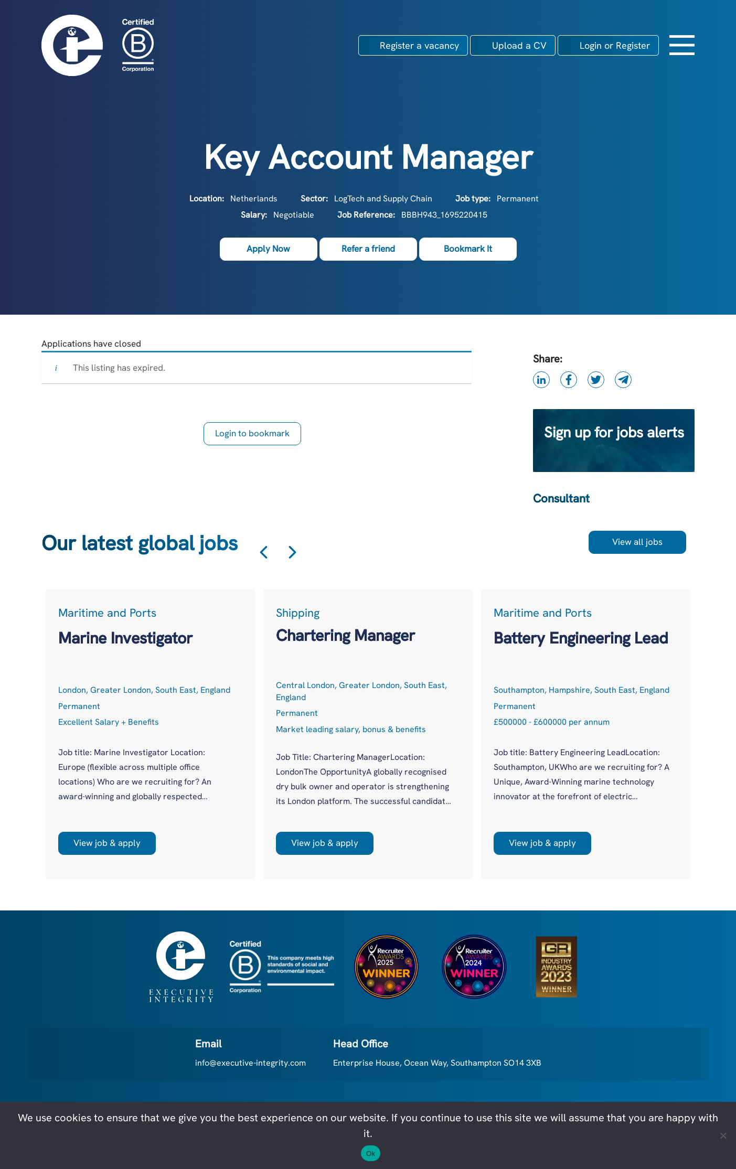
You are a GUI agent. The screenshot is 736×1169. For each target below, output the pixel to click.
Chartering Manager (345, 635)
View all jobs (637, 542)
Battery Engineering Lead (581, 638)
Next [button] (292, 552)
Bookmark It (468, 248)
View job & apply (107, 843)
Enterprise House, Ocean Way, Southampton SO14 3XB (437, 1062)
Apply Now (268, 248)
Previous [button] (263, 552)
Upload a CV (519, 45)
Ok (370, 1153)
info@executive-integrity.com (250, 1062)
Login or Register (615, 45)
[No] (723, 1135)
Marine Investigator (125, 638)
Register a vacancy (419, 45)
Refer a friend (368, 248)
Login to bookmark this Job (252, 436)
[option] (150, 734)
